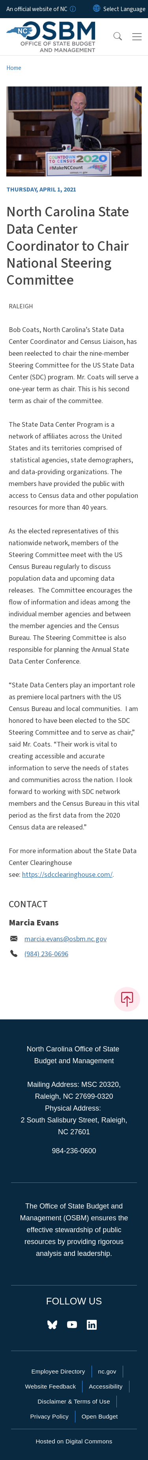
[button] (112, 36)
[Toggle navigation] (137, 36)
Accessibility (105, 1386)
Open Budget (100, 1416)
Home (13, 68)
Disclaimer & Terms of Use (73, 1401)
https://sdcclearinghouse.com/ (67, 875)
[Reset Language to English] (96, 9)
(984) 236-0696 (46, 954)
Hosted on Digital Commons (74, 1441)
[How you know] (72, 9)
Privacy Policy (49, 1416)
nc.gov (107, 1371)
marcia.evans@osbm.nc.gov (65, 939)
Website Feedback (50, 1386)
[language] (124, 9)
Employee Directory (58, 1371)
